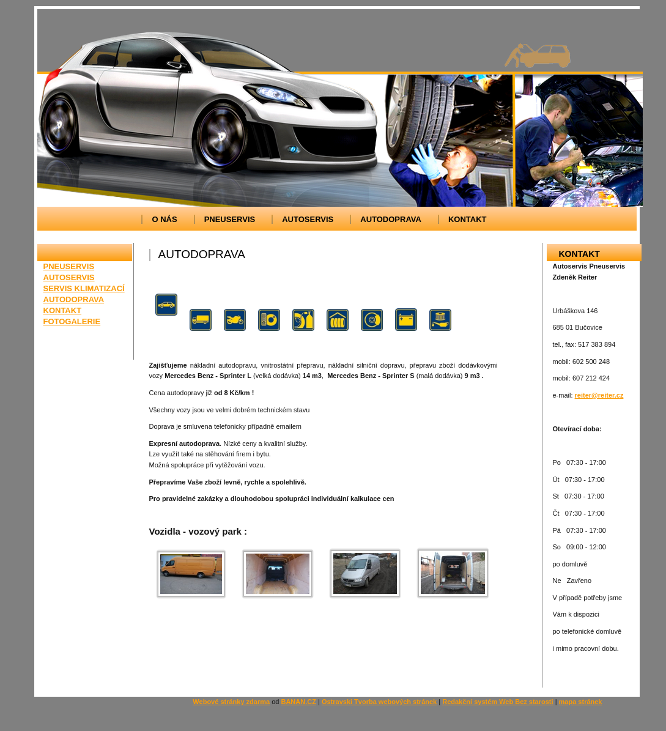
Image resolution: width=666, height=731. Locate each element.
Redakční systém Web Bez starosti (497, 701)
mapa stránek (580, 701)
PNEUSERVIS (230, 219)
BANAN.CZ (298, 701)
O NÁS (164, 219)
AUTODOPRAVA (390, 219)
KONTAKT (467, 219)
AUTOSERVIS (307, 219)
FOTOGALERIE (72, 321)
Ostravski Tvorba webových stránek (379, 701)
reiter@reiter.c (597, 395)
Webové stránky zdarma (231, 701)
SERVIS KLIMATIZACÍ (84, 288)
